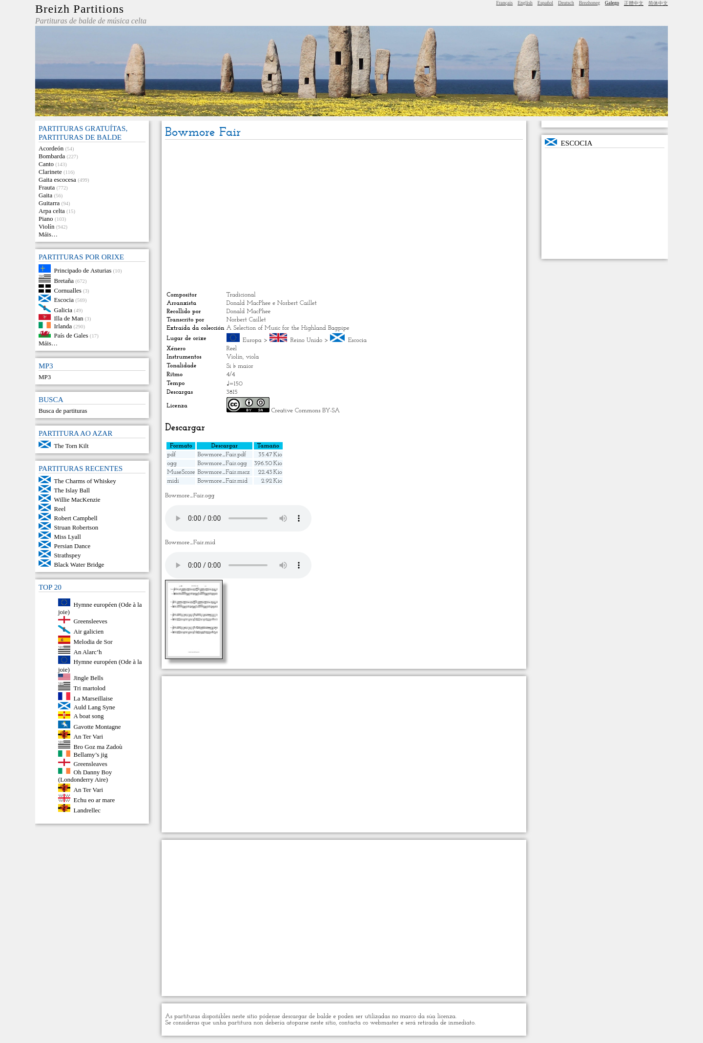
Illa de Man (68, 317)
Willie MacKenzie (77, 499)
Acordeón (51, 148)
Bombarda (52, 156)
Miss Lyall (67, 536)
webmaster (384, 1023)
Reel (60, 508)
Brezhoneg (589, 2)
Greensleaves (90, 763)
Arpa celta (52, 210)
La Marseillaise (93, 698)
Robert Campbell (76, 518)
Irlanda (63, 326)
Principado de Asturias (83, 270)
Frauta (47, 187)
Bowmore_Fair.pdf (221, 454)
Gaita (45, 195)
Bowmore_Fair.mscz (223, 472)
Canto (46, 164)
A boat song (89, 716)
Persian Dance (72, 546)
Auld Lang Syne (94, 707)
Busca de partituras (63, 410)
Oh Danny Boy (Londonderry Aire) (85, 775)
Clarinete (50, 171)
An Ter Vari (88, 736)
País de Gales (71, 335)
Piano (46, 218)
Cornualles (68, 290)
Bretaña (64, 280)
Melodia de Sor (93, 641)
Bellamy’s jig (91, 754)
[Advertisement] (343, 215)
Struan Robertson (76, 527)
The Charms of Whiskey (85, 481)
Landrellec (87, 809)
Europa (252, 340)
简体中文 (658, 3)
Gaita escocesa (57, 179)
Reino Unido (306, 340)
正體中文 (633, 3)
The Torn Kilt (71, 445)
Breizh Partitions (79, 8)
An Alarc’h (88, 651)
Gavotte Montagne (97, 726)
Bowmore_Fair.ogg (222, 463)
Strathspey (67, 555)
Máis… (48, 234)
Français (504, 2)
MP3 (45, 377)
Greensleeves (90, 621)
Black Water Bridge (79, 564)
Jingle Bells (88, 677)
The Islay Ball (72, 490)
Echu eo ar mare (94, 800)
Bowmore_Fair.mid (222, 481)
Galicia (63, 310)
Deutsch (566, 2)
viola (252, 357)
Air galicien (89, 631)
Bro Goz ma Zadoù (98, 746)
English (525, 2)
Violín (46, 226)
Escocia (64, 299)
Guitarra (49, 203)
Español (545, 2)
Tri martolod (90, 688)
